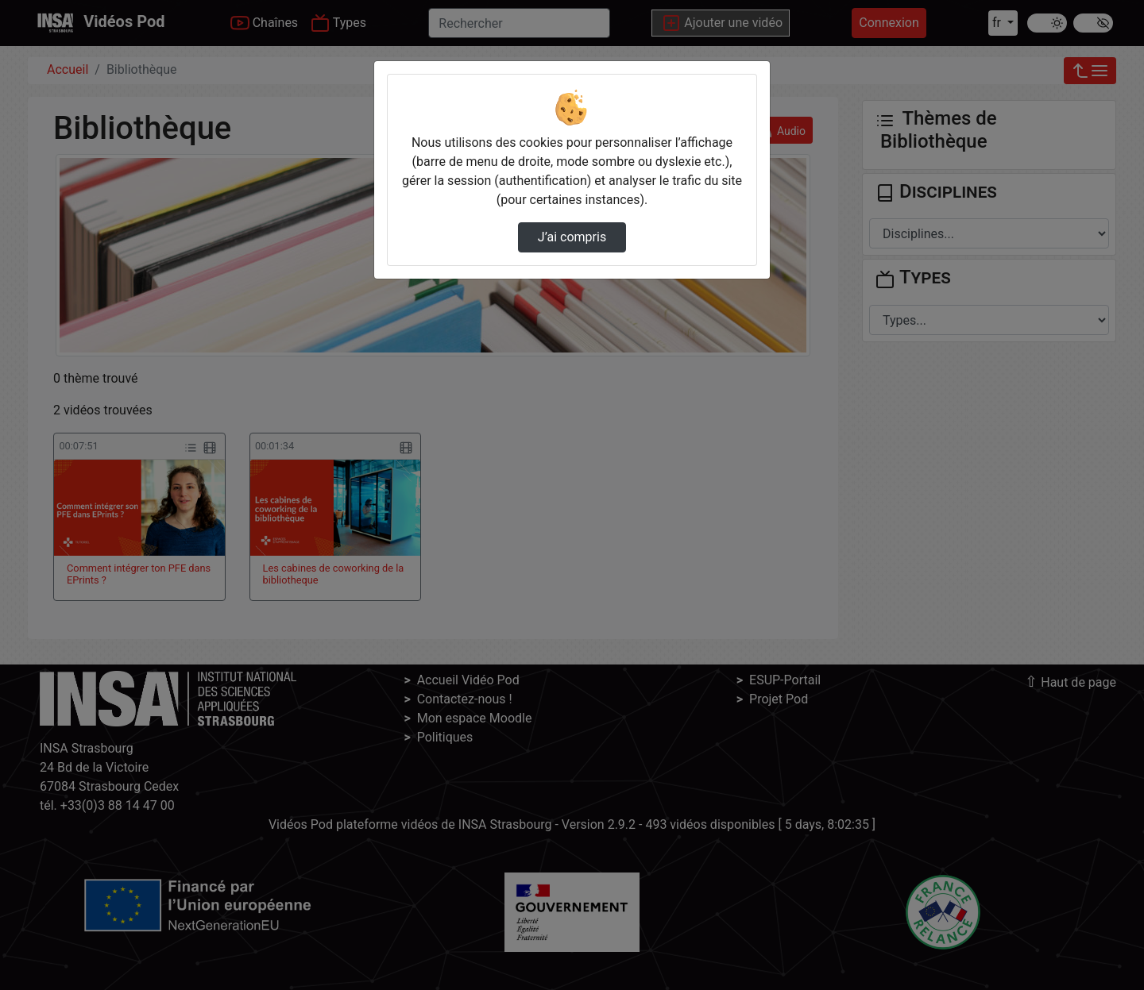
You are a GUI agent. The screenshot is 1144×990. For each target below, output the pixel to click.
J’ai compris (572, 237)
